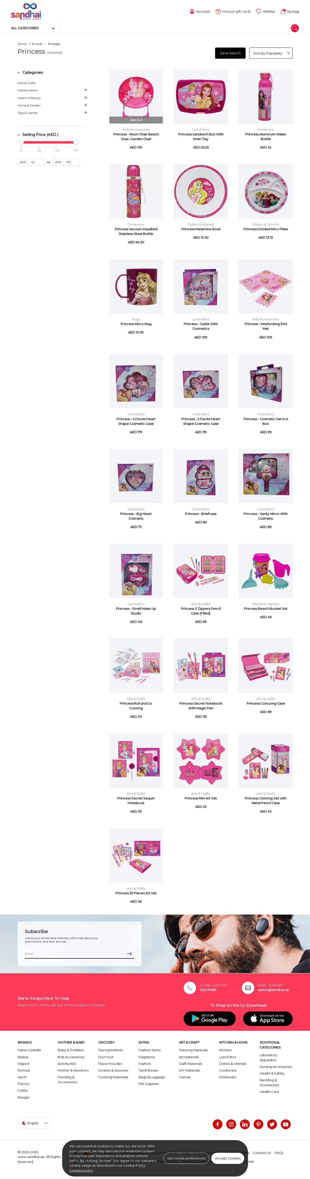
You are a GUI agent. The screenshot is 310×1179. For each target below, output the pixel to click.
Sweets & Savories (113, 1069)
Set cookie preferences (186, 1158)
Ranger (23, 1096)
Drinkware (265, 128)
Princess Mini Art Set (201, 797)
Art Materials (189, 1056)
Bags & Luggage (152, 1076)
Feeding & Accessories (67, 1078)
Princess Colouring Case (266, 703)
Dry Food (105, 1056)
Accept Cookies (228, 1158)
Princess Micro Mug (136, 323)
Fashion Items (27, 89)
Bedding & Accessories (269, 1081)
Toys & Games (27, 112)
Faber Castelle (29, 1049)
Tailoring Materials (193, 1049)
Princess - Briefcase (201, 513)
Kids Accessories (136, 128)
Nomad (24, 1069)
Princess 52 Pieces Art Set (136, 892)
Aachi (22, 1076)
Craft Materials (190, 1063)
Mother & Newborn (73, 1069)
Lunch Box (200, 128)
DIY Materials (189, 1069)
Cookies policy (81, 1170)
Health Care (269, 1091)
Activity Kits (67, 1063)
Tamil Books (148, 1069)
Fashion (145, 1063)
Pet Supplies (149, 1083)
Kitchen (225, 1049)
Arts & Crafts (27, 82)
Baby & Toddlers (71, 1049)
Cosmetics (200, 318)
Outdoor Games (266, 603)
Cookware (228, 1069)
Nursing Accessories (276, 1066)
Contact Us (262, 1152)
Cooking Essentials (113, 1076)
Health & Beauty (29, 97)
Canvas (185, 1076)
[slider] (21, 141)
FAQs (279, 1152)
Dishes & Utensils (201, 224)
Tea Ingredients (110, 1049)
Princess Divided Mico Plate (266, 228)
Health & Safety (272, 1073)
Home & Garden (29, 104)
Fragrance (147, 1056)
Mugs (136, 318)
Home (22, 43)
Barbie (23, 1056)
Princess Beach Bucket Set (265, 608)
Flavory (23, 1083)
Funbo (23, 1090)
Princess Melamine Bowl (200, 228)
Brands (37, 43)
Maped (23, 1063)
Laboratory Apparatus (268, 1056)
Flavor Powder (110, 1063)
